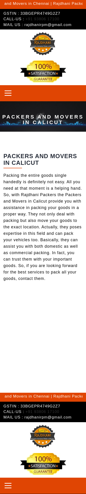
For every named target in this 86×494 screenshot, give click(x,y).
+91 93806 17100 (42, 19)
